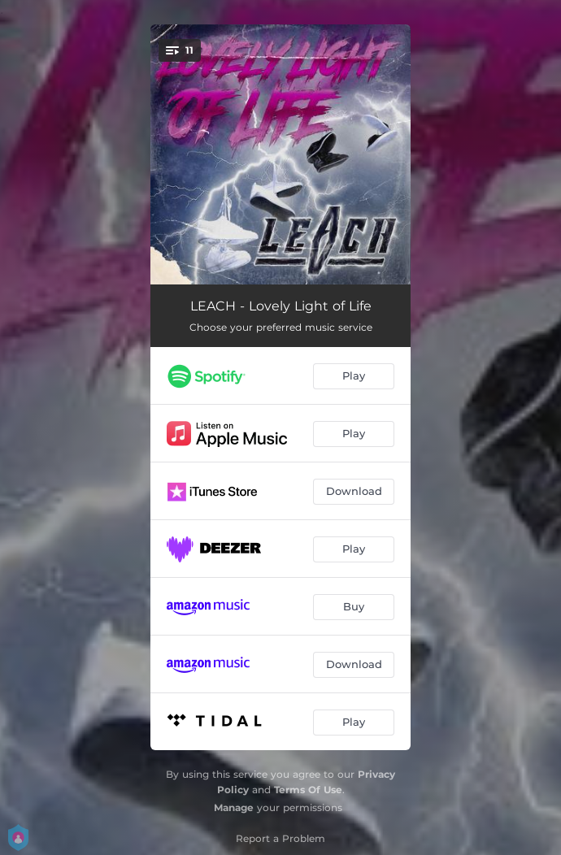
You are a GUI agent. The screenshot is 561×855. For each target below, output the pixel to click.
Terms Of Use (308, 789)
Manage (234, 807)
